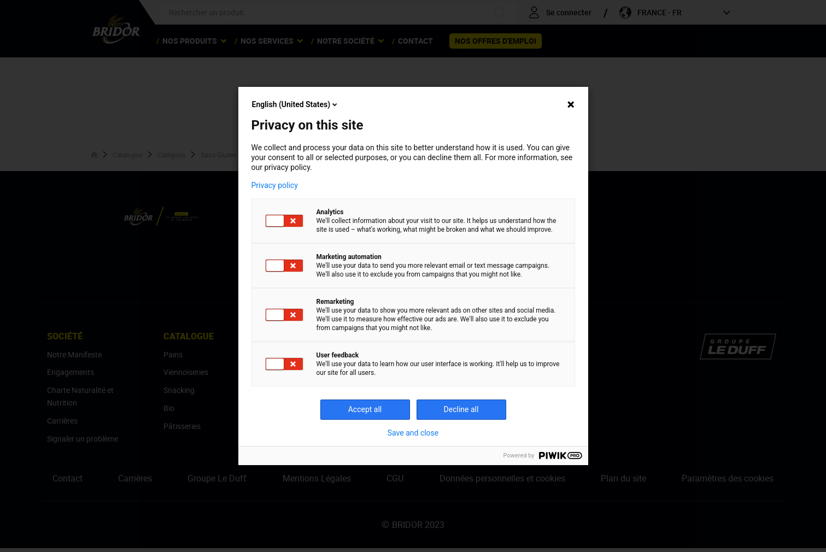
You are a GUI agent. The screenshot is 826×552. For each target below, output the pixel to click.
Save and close (413, 432)
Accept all (365, 409)
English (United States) (295, 104)
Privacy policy (274, 185)
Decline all (461, 409)
